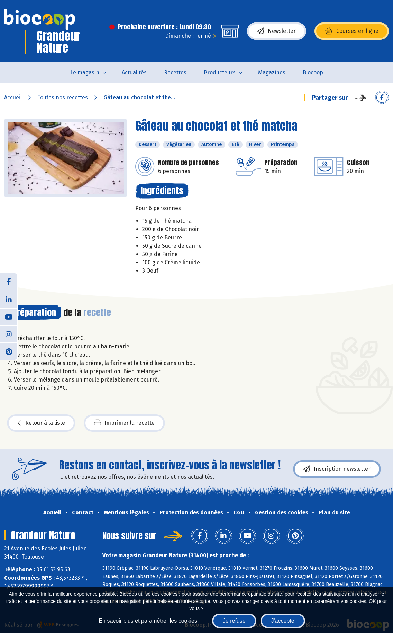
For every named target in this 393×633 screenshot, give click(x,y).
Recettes (175, 72)
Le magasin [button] (84, 72)
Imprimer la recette (124, 423)
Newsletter (276, 31)
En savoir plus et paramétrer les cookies (148, 621)
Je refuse (234, 621)
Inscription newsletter (337, 469)
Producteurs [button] (220, 72)
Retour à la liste (41, 423)
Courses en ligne (351, 31)
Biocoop (313, 72)
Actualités (134, 72)
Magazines (271, 72)
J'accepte (282, 621)
